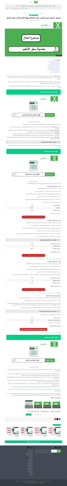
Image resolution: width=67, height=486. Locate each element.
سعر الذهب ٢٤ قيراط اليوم (55, 411)
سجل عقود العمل (29, 471)
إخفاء (54, 60)
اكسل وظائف (30, 466)
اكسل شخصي (30, 455)
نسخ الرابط (28, 414)
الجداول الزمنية (30, 469)
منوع (30, 15)
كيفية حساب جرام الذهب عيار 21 (33, 411)
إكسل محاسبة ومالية (47, 5)
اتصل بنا (17, 5)
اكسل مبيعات (30, 460)
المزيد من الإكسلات (24, 5)
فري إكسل (45, 85)
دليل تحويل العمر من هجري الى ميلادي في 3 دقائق (47, 332)
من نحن (10, 8)
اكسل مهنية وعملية (29, 463)
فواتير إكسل (31, 5)
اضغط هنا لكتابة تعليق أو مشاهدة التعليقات (33, 441)
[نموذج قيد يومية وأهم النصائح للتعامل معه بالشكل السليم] (12, 430)
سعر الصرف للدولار (34, 297)
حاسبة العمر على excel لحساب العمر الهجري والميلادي (46, 258)
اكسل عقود (30, 457)
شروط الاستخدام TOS (25, 8)
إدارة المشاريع (30, 449)
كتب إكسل (30, 474)
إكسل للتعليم (30, 451)
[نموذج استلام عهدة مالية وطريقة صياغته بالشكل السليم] (54, 430)
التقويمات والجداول (38, 5)
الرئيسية (53, 5)
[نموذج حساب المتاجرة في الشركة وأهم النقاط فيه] (40, 430)
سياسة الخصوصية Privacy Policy (16, 8)
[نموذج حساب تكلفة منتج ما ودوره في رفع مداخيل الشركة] (26, 430)
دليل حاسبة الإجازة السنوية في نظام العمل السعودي (47, 292)
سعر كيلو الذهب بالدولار (44, 411)
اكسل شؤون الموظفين (29, 454)
